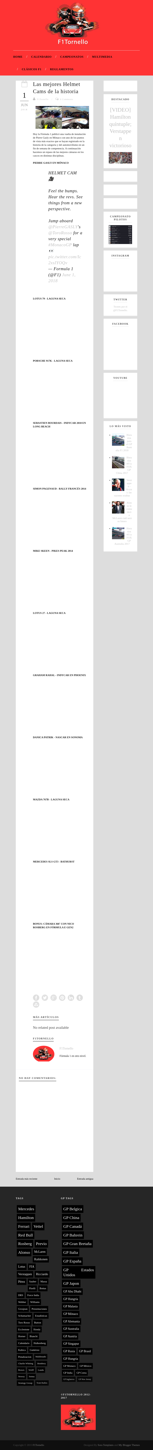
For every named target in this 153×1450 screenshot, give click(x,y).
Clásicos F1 (32, 69)
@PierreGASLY (63, 226)
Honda (36, 1329)
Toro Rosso (24, 1322)
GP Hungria (70, 1358)
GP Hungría (70, 1299)
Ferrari (23, 1226)
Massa (43, 1281)
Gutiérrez (34, 1350)
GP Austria (70, 1336)
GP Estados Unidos (78, 1272)
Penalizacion (24, 1356)
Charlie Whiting (25, 1363)
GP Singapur (71, 1343)
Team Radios (42, 1383)
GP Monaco (69, 1366)
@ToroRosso (60, 232)
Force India (33, 1295)
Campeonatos (72, 56)
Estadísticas (41, 1315)
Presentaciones (39, 1309)
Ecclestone (23, 1329)
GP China (71, 1217)
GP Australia (71, 1328)
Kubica (22, 1350)
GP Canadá (72, 1226)
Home (18, 56)
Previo (41, 1243)
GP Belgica (72, 1209)
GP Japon (71, 1283)
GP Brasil (85, 1351)
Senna (31, 1376)
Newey (21, 1376)
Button (37, 1322)
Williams (34, 1302)
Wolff (31, 1370)
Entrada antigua (85, 1178)
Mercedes (26, 1209)
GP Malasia (70, 1306)
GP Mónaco (70, 1314)
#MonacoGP (60, 244)
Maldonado (41, 1356)
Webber (22, 1302)
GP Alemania (71, 1321)
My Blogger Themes (129, 1445)
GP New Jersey (84, 1379)
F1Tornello (43, 99)
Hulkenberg (40, 1343)
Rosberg (25, 1243)
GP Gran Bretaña (77, 1243)
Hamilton (26, 1217)
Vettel (38, 1226)
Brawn (21, 1370)
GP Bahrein (73, 1235)
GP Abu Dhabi (72, 1291)
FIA (31, 1266)
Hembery (41, 1363)
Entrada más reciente (26, 1178)
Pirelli (32, 1288)
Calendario (41, 56)
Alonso (24, 1252)
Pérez (21, 1281)
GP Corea (81, 1372)
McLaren (39, 1251)
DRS (20, 1295)
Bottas (43, 1288)
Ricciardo (42, 1274)
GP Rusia (69, 1351)
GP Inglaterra (68, 1379)
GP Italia (70, 1252)
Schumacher (24, 1315)
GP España (72, 1261)
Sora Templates (106, 1445)
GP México (85, 1366)
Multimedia (102, 56)
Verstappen (25, 1274)
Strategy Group (25, 1383)
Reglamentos (62, 69)
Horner (21, 1336)
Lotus (21, 1266)
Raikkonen (41, 1259)
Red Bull (25, 1235)
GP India (67, 1372)
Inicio (57, 1178)
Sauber (32, 1281)
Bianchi (34, 1336)
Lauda (41, 1370)
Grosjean (22, 1309)
